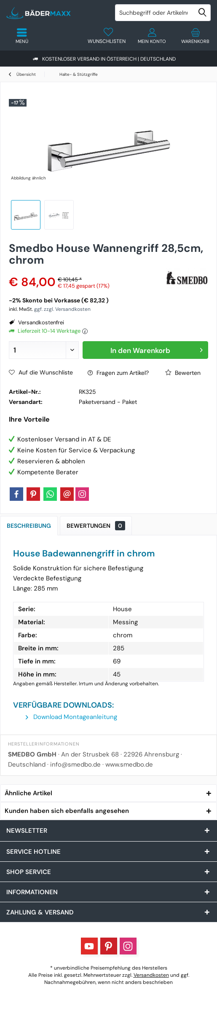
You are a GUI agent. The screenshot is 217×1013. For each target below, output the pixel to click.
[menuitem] (195, 36)
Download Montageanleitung (71, 717)
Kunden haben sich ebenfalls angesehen (67, 811)
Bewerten (183, 373)
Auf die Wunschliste (41, 372)
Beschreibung (29, 525)
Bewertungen (96, 525)
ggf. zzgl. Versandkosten (62, 309)
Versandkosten (151, 975)
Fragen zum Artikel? (118, 373)
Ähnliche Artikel (28, 793)
